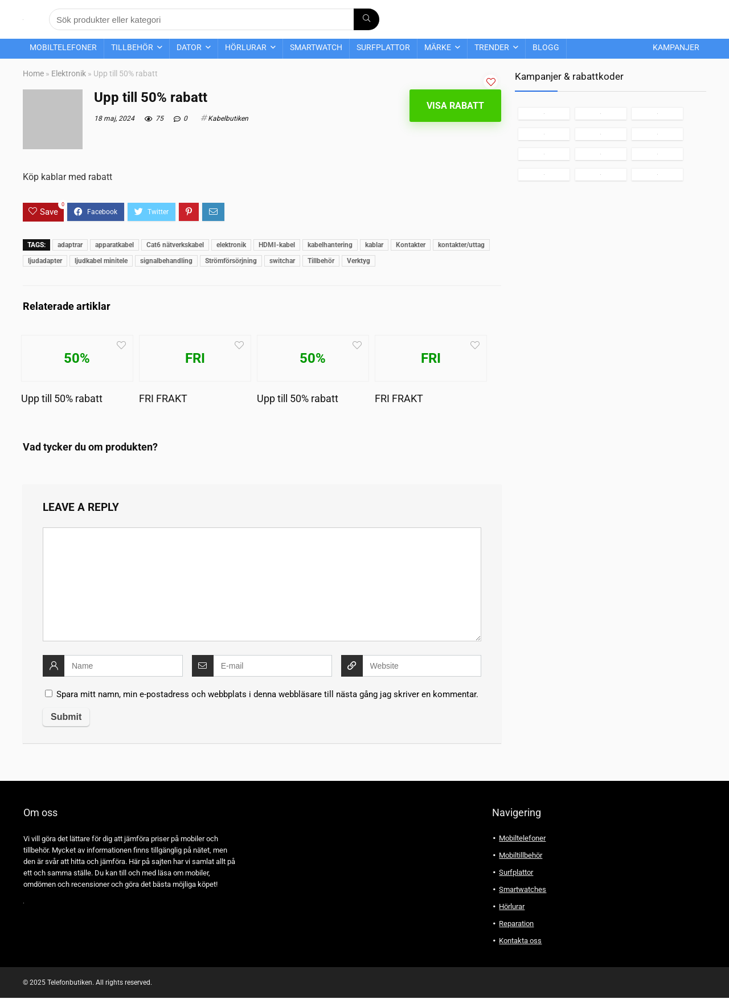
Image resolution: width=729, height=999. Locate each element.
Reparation (516, 923)
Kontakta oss (520, 940)
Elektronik (68, 74)
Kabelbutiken (228, 118)
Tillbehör (132, 47)
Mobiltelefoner (63, 47)
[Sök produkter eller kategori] (366, 19)
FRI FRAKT (163, 398)
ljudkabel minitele (101, 261)
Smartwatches (522, 889)
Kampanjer (676, 47)
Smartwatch (316, 47)
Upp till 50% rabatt (62, 398)
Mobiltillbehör (520, 855)
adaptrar (70, 245)
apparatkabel (114, 245)
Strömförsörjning (231, 261)
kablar (374, 245)
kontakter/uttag (461, 245)
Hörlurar (246, 47)
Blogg (546, 47)
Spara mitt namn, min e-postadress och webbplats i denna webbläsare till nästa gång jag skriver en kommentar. (267, 694)
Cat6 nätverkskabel (175, 245)
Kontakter (410, 245)
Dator (189, 47)
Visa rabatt (455, 105)
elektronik (231, 245)
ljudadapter (45, 261)
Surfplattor (383, 47)
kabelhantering (330, 245)
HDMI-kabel (277, 245)
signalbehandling (166, 261)
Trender (491, 47)
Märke (437, 47)
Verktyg (358, 261)
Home (33, 74)
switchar (282, 261)
